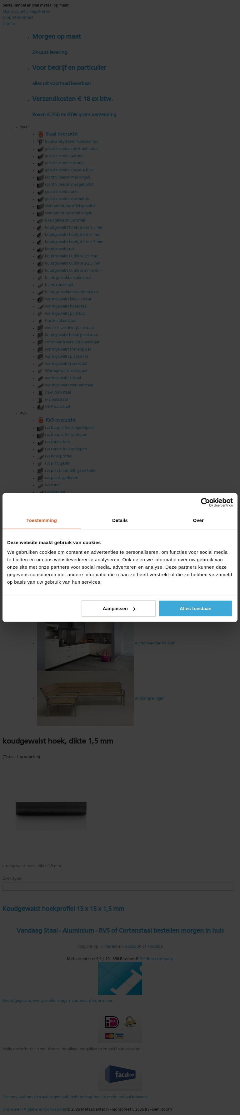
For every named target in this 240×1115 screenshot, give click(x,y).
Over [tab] (198, 520)
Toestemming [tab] (42, 520)
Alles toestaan (196, 608)
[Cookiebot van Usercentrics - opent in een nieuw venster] (205, 502)
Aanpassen (119, 608)
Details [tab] (120, 520)
